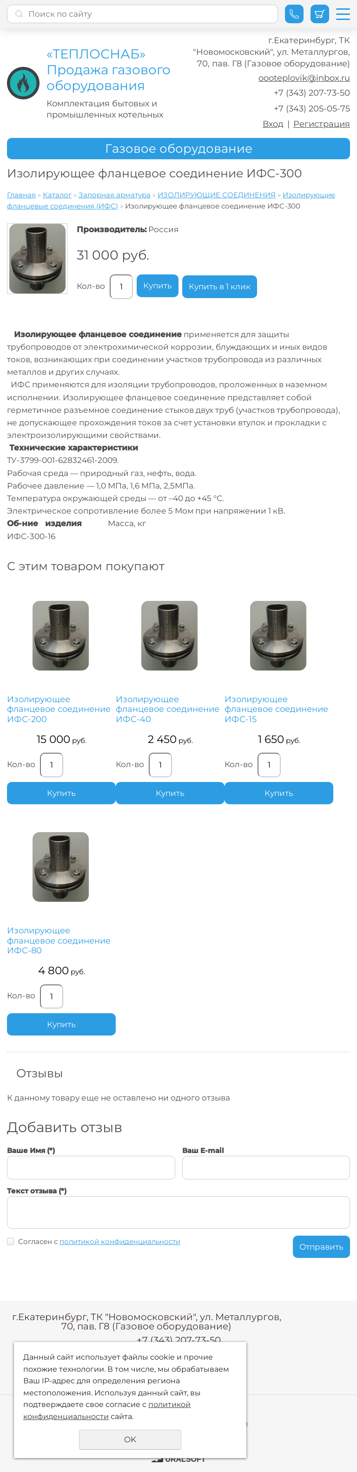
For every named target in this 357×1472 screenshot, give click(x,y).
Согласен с (99, 1241)
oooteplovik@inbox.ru (304, 78)
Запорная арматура (115, 194)
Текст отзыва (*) (36, 1190)
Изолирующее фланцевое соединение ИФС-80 (59, 941)
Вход (273, 124)
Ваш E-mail (203, 1150)
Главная (21, 194)
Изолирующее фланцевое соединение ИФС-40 (167, 709)
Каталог (57, 194)
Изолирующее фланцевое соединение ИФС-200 (59, 709)
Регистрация (321, 124)
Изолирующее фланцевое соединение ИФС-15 (276, 709)
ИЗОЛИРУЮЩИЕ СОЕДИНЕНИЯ (217, 194)
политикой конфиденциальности (120, 1241)
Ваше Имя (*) (31, 1150)
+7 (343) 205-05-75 (312, 109)
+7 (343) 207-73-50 (312, 93)
